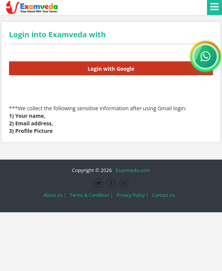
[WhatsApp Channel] (205, 56)
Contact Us (163, 195)
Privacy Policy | (132, 195)
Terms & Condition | (91, 195)
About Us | (54, 195)
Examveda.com (131, 170)
